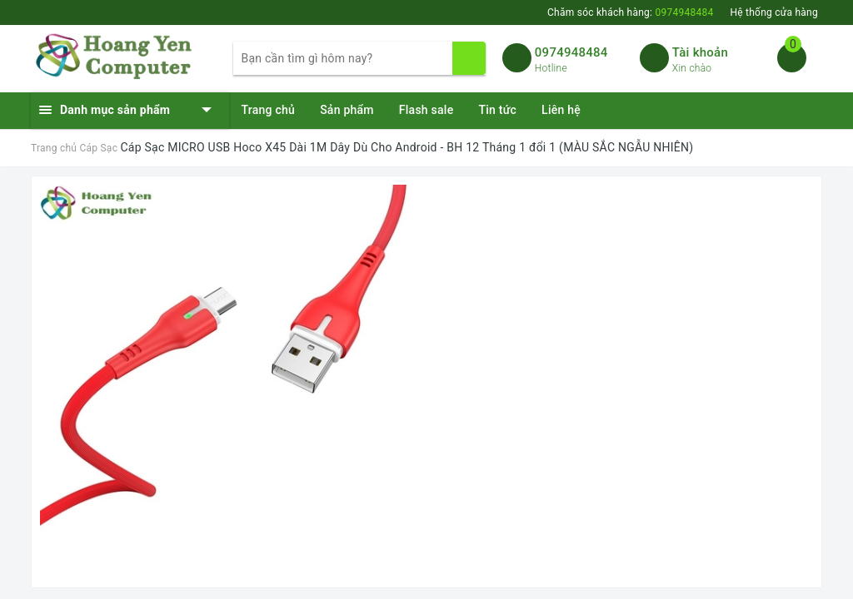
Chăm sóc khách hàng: (630, 12)
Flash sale (426, 109)
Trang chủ (269, 109)
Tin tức (497, 109)
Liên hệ (561, 109)
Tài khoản (700, 52)
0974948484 (571, 52)
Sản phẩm (347, 109)
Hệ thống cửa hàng (774, 12)
